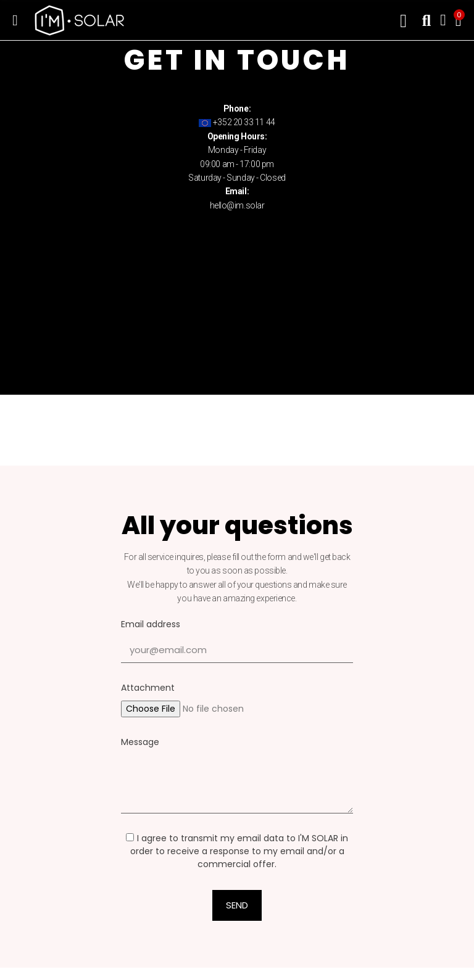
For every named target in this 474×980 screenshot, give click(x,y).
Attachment (148, 687)
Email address (150, 624)
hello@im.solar (237, 205)
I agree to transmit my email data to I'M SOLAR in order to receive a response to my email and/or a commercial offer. (237, 851)
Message (140, 742)
